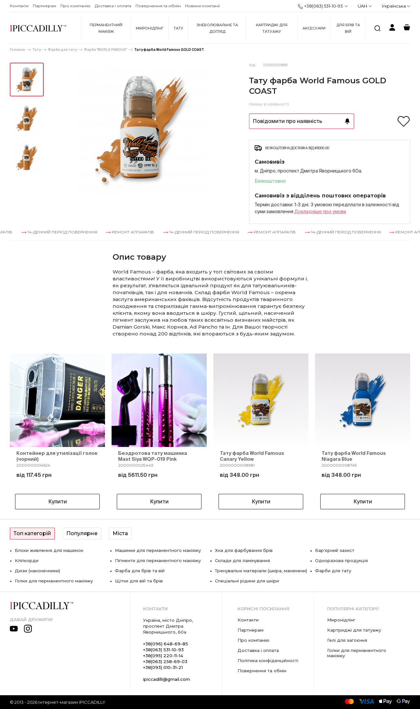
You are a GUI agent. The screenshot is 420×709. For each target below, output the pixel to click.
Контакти (19, 5)
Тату (178, 28)
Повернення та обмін (158, 5)
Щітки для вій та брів (139, 580)
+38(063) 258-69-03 (165, 661)
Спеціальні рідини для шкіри (247, 580)
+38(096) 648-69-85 (165, 643)
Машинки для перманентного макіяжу (158, 550)
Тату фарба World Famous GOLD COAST (169, 49)
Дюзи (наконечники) (37, 570)
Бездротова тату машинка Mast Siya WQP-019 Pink (152, 456)
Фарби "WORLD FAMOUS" (105, 49)
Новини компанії (202, 5)
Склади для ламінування (242, 560)
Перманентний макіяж (106, 28)
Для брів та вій (348, 28)
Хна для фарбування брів (244, 550)
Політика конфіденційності (268, 660)
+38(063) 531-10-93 (320, 6)
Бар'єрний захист (334, 550)
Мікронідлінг (149, 28)
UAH (365, 6)
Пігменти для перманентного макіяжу (158, 560)
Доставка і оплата (113, 5)
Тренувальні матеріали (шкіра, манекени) (261, 570)
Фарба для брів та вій (140, 570)
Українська (396, 6)
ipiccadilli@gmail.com (166, 679)
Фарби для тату (62, 49)
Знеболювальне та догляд (217, 28)
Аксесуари (314, 28)
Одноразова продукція (341, 560)
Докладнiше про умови (320, 211)
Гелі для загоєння (347, 640)
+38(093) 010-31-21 (163, 667)
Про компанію (75, 5)
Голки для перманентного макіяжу (54, 580)
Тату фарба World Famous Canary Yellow (252, 456)
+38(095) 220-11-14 (163, 655)
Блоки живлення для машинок (49, 550)
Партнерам (44, 5)
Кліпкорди (26, 560)
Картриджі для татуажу (271, 28)
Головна (17, 49)
